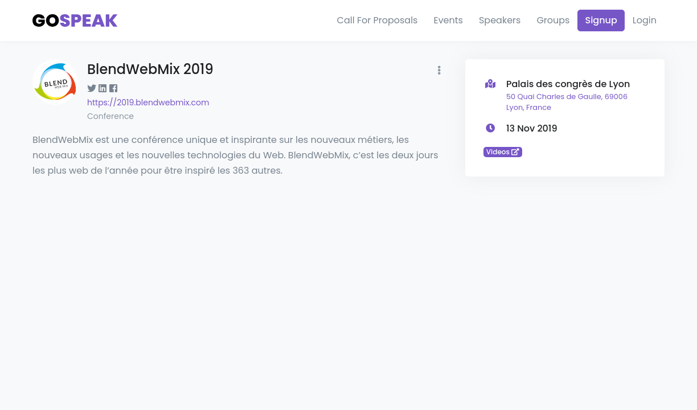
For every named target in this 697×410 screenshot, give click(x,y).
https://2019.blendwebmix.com (148, 102)
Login (645, 20)
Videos (502, 152)
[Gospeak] (75, 21)
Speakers (499, 20)
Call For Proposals (377, 20)
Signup (601, 20)
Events (448, 20)
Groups (552, 20)
